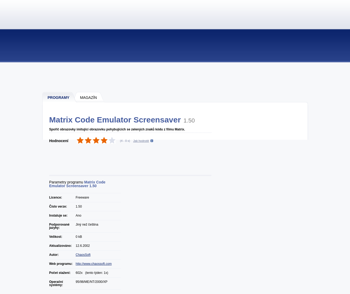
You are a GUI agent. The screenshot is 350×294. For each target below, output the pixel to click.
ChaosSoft (83, 255)
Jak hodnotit (141, 140)
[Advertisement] (175, 77)
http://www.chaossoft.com (94, 264)
